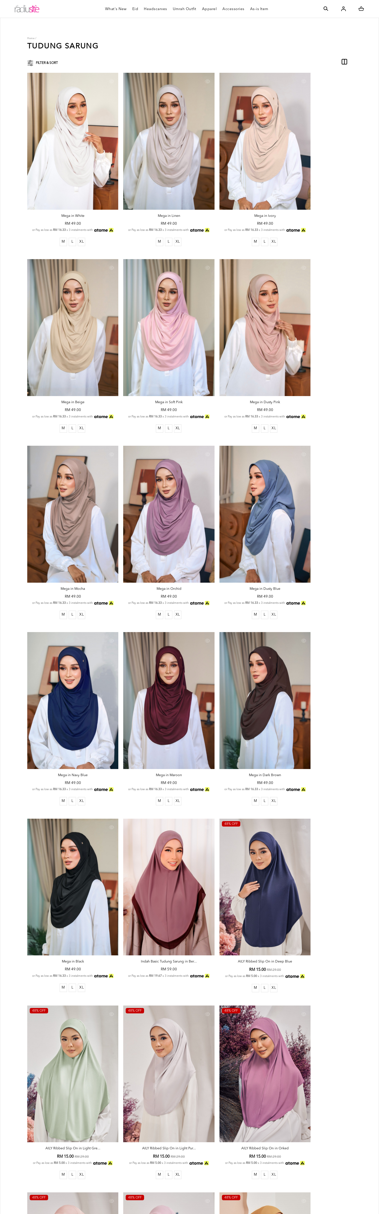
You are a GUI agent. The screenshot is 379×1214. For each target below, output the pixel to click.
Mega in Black (66, 705)
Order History (114, 1170)
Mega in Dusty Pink (148, 364)
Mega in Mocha (230, 364)
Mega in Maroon (230, 535)
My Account (113, 1163)
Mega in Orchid (313, 364)
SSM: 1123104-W (117, 1148)
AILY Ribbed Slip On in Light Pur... (66, 876)
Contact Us (171, 1174)
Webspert (164, 1205)
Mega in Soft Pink (66, 364)
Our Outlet (171, 1167)
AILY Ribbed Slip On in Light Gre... (313, 705)
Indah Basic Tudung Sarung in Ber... (148, 705)
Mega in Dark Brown (313, 535)
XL (74, 225)
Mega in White (66, 194)
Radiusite (111, 1155)
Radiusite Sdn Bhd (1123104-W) (73, 1205)
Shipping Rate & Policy (181, 1144)
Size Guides (172, 1159)
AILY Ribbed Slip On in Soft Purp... (313, 876)
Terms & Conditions (119, 1178)
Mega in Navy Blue (148, 535)
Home (31, 38)
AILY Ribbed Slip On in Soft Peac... (230, 876)
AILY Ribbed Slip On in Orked (148, 876)
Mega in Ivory (230, 194)
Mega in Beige (313, 194)
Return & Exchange (177, 1151)
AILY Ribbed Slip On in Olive (148, 1047)
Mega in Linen (148, 194)
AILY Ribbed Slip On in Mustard (66, 1047)
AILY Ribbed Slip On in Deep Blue (231, 705)
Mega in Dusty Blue (66, 535)
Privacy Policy (114, 1186)
